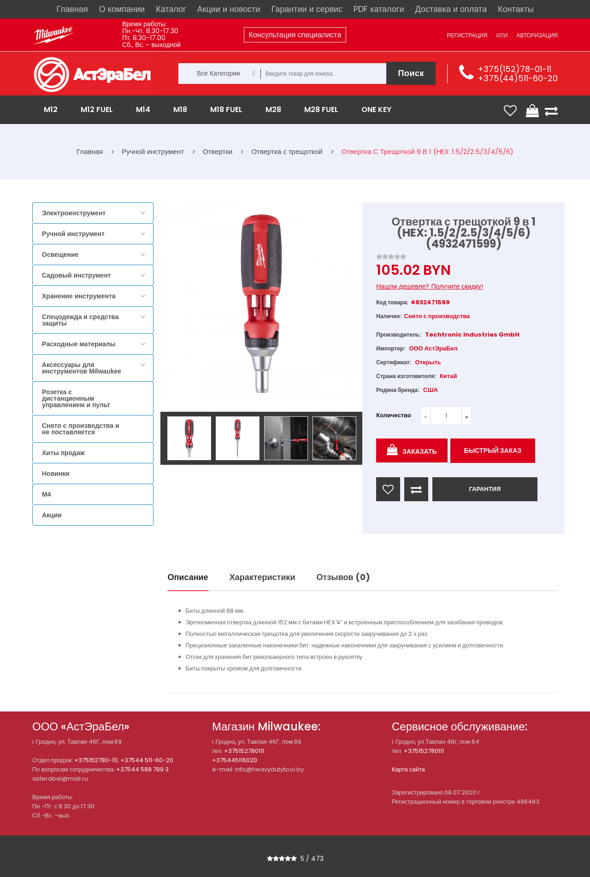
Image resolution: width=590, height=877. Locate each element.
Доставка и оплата (451, 9)
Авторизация (537, 35)
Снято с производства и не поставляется (80, 429)
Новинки (56, 473)
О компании (122, 9)
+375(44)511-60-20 (518, 78)
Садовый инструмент (76, 275)
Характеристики (262, 577)
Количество (393, 415)
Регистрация (467, 35)
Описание (188, 577)
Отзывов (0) (343, 577)
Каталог (171, 9)
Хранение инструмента (79, 296)
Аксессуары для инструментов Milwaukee (81, 368)
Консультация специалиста (295, 35)
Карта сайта (408, 769)
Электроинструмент (74, 213)
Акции (52, 515)
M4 (46, 494)
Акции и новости (228, 9)
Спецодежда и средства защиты (80, 320)
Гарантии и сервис (307, 9)
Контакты (516, 9)
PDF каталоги (379, 9)
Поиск (411, 73)
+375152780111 (244, 751)
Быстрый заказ (493, 450)
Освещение (60, 254)
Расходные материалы (79, 344)
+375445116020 (234, 760)
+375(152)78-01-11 (514, 69)
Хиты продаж (63, 452)
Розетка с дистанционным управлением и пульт (76, 398)
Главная (72, 9)
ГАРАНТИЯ (485, 489)
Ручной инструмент (73, 233)
